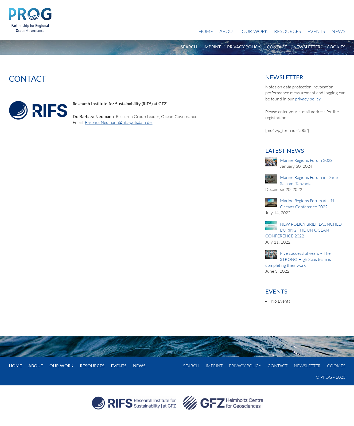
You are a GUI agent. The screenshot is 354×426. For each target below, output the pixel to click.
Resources (287, 31)
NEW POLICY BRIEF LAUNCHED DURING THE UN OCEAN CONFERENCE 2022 (303, 230)
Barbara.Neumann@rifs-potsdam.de (119, 122)
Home (206, 31)
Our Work (255, 31)
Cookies (336, 46)
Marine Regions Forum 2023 (306, 160)
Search (189, 46)
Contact (277, 46)
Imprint (212, 46)
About (227, 31)
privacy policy (308, 98)
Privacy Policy (243, 46)
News (338, 31)
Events (316, 31)
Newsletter (306, 46)
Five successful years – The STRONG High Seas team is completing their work (298, 259)
